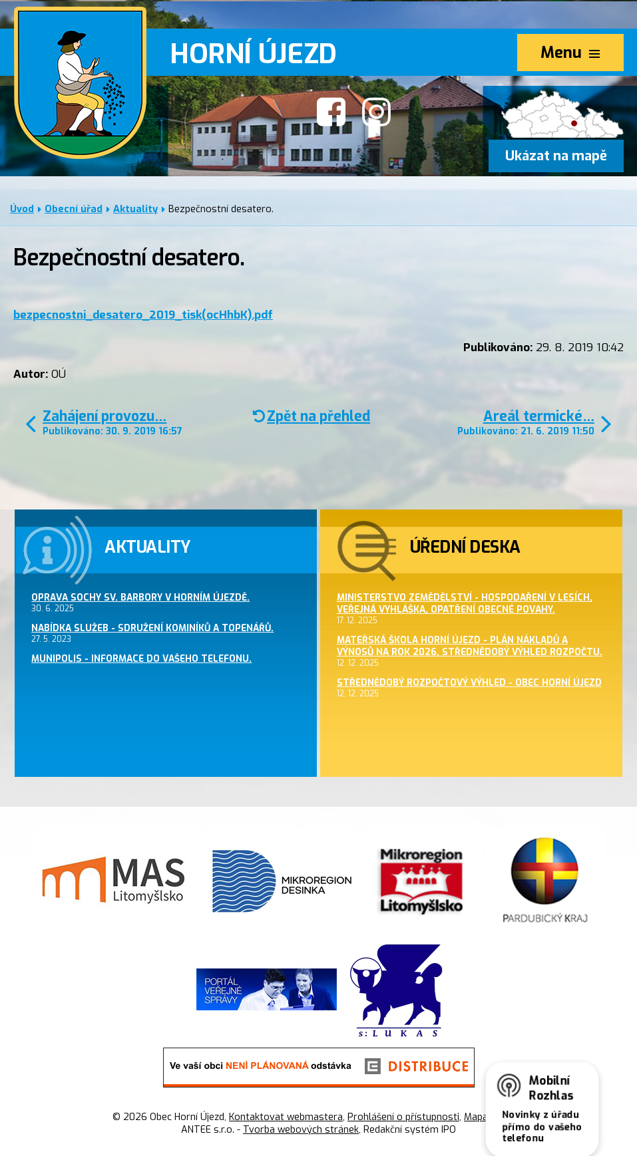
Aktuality (135, 209)
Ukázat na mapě (556, 156)
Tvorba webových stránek (301, 1129)
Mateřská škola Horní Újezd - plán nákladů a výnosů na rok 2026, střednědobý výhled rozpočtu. (469, 646)
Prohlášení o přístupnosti (403, 1117)
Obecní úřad (74, 209)
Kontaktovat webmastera (286, 1117)
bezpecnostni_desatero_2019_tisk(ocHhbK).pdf (143, 315)
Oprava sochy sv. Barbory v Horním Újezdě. (140, 597)
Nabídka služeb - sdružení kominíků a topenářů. (152, 628)
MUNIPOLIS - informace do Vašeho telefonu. (141, 658)
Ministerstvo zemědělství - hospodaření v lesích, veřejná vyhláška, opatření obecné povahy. (464, 603)
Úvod (22, 209)
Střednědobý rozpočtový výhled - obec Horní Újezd (469, 682)
